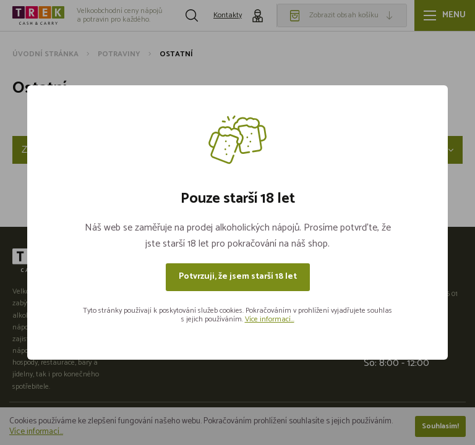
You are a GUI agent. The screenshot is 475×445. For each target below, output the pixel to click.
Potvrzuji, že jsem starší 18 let (238, 276)
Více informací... (269, 319)
